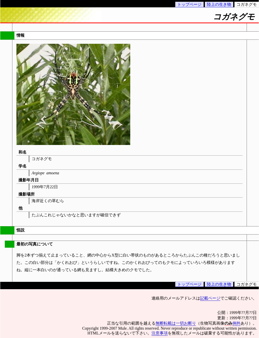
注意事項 (160, 333)
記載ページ (210, 298)
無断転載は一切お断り (176, 323)
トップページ (189, 4)
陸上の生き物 (219, 4)
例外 (236, 323)
